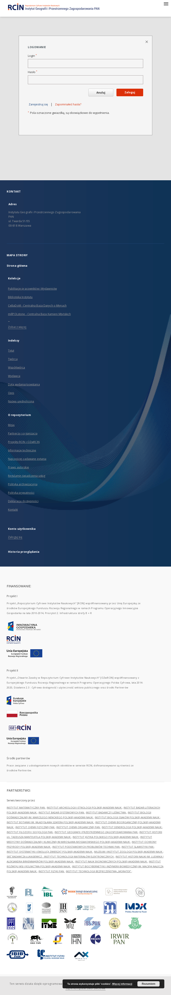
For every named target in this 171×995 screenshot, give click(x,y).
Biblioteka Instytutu (20, 297)
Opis (11, 393)
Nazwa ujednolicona (21, 401)
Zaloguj (129, 92)
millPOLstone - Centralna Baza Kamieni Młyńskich (39, 314)
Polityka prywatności (21, 493)
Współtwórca (16, 367)
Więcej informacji (122, 984)
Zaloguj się (15, 537)
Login (32, 56)
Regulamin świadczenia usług (26, 476)
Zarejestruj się (38, 104)
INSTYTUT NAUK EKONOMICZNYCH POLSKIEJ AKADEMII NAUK (111, 861)
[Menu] (166, 3)
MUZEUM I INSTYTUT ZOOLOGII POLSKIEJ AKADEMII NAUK (128, 851)
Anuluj (100, 92)
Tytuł (11, 350)
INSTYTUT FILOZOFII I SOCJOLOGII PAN (30, 832)
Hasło (32, 72)
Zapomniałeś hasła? (68, 104)
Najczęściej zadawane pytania (27, 459)
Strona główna (17, 266)
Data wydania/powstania (24, 384)
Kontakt (13, 510)
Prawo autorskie (18, 467)
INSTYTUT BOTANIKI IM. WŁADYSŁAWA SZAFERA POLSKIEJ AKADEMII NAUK (50, 822)
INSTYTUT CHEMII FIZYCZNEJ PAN (35, 827)
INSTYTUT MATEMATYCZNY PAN (26, 807)
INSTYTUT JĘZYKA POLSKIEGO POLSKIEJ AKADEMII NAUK (106, 837)
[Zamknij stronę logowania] (147, 41)
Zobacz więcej (17, 327)
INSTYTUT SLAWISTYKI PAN (138, 846)
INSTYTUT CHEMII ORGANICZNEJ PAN (78, 827)
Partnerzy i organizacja (22, 433)
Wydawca (14, 376)
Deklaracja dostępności (23, 501)
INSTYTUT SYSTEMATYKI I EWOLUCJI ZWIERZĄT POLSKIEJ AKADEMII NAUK (50, 851)
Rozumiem (148, 983)
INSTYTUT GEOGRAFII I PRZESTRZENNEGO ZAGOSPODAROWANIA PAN (96, 832)
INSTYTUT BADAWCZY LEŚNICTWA (106, 812)
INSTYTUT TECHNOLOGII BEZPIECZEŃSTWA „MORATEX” (99, 871)
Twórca (13, 359)
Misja (11, 425)
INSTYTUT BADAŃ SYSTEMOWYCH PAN (62, 812)
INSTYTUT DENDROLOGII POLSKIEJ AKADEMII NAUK (132, 827)
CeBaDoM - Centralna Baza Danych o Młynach (37, 305)
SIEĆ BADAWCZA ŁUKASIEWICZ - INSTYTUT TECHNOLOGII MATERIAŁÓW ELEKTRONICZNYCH (60, 856)
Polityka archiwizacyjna (22, 484)
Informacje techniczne (22, 450)
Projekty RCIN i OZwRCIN (24, 442)
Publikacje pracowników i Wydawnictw (32, 289)
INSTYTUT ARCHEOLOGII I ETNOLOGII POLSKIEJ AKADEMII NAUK (84, 807)
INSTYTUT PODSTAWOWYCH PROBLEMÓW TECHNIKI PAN (86, 846)
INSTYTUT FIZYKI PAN (52, 871)
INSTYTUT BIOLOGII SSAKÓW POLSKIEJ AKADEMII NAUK (127, 817)
